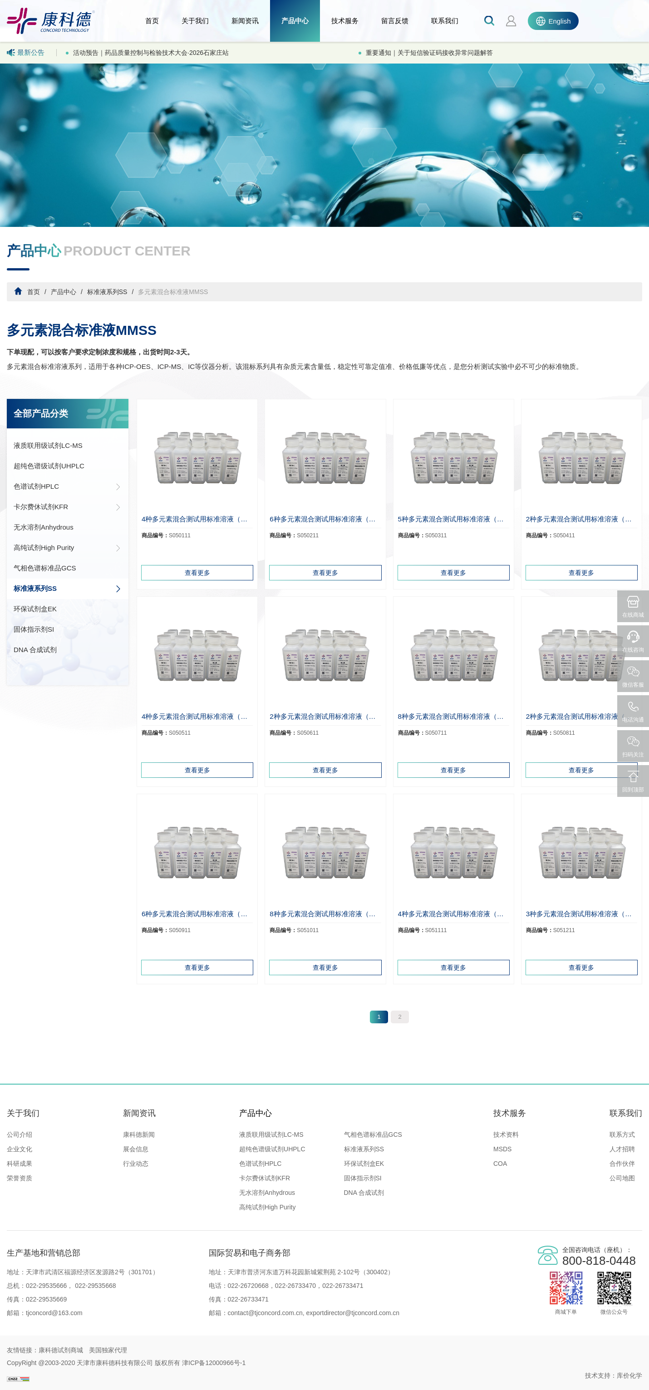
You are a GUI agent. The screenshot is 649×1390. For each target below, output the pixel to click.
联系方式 (622, 1134)
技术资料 (506, 1134)
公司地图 (622, 1178)
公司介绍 (19, 1134)
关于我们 (195, 21)
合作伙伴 (622, 1163)
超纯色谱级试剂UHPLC (49, 466)
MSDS (502, 1149)
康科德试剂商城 (61, 1350)
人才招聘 (622, 1149)
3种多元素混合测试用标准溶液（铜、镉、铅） (581, 914)
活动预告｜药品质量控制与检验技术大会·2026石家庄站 (151, 52)
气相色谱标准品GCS (45, 568)
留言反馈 (394, 21)
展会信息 (135, 1149)
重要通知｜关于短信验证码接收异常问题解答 (429, 52)
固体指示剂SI (34, 629)
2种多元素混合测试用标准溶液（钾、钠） (581, 716)
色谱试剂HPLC (68, 486)
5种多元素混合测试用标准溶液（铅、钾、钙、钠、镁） (453, 519)
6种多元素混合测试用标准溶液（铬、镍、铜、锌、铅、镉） (325, 519)
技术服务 (345, 21)
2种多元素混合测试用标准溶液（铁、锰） (581, 519)
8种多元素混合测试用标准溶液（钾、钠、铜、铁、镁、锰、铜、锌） (453, 716)
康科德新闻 (139, 1134)
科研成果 (19, 1163)
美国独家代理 (108, 1350)
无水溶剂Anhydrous (44, 527)
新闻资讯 (245, 21)
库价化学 (629, 1375)
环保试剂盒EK (35, 609)
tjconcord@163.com (54, 1312)
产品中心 (295, 21)
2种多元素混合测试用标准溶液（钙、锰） (325, 716)
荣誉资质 (19, 1178)
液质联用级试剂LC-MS (48, 445)
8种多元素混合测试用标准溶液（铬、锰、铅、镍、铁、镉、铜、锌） (325, 914)
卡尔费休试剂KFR (68, 507)
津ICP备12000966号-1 (214, 1362)
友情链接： (23, 1350)
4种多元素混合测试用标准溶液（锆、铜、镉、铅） (453, 914)
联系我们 (444, 21)
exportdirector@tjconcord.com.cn (352, 1312)
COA (500, 1163)
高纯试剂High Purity (68, 548)
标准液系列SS (107, 291)
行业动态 (135, 1163)
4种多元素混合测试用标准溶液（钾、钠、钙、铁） (197, 716)
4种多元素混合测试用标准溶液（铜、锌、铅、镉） (197, 519)
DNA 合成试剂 (35, 649)
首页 (152, 21)
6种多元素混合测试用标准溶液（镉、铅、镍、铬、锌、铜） (197, 914)
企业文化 (19, 1149)
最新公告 (25, 53)
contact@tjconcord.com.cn (265, 1312)
